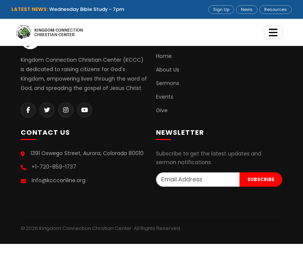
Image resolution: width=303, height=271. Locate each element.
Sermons (167, 83)
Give (162, 110)
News (247, 9)
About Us (167, 69)
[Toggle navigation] (273, 33)
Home (164, 56)
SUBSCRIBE (260, 179)
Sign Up (221, 9)
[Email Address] (198, 179)
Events (164, 96)
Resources (275, 9)
